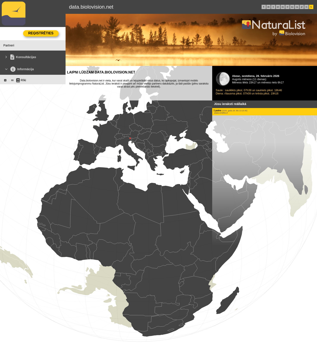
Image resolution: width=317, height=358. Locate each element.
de (268, 7)
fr (263, 7)
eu (292, 7)
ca (297, 7)
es (283, 7)
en (278, 7)
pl (301, 7)
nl (287, 7)
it (273, 7)
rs (306, 7)
